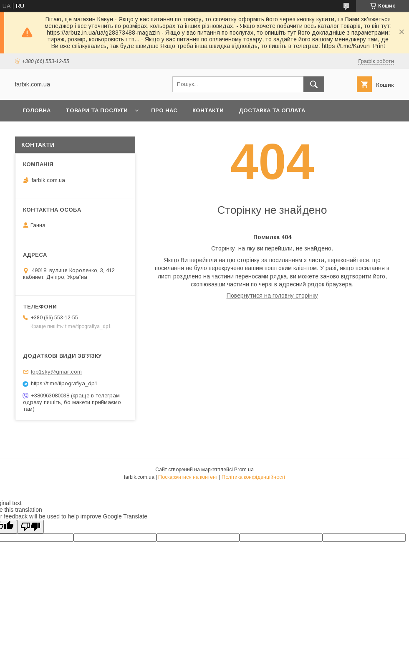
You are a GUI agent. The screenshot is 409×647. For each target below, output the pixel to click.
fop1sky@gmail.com (56, 372)
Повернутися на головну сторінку (272, 295)
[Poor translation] (30, 526)
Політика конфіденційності (253, 477)
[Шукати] (313, 84)
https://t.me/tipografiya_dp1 (64, 383)
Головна (36, 110)
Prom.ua (244, 470)
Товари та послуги (97, 110)
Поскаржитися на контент (188, 477)
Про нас (164, 110)
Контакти (208, 110)
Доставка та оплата (272, 110)
